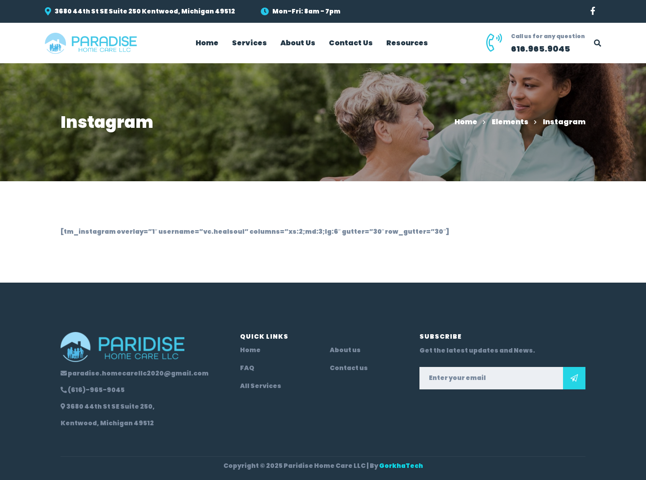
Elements (510, 122)
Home (465, 122)
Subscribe (574, 378)
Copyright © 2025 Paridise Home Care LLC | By (323, 465)
